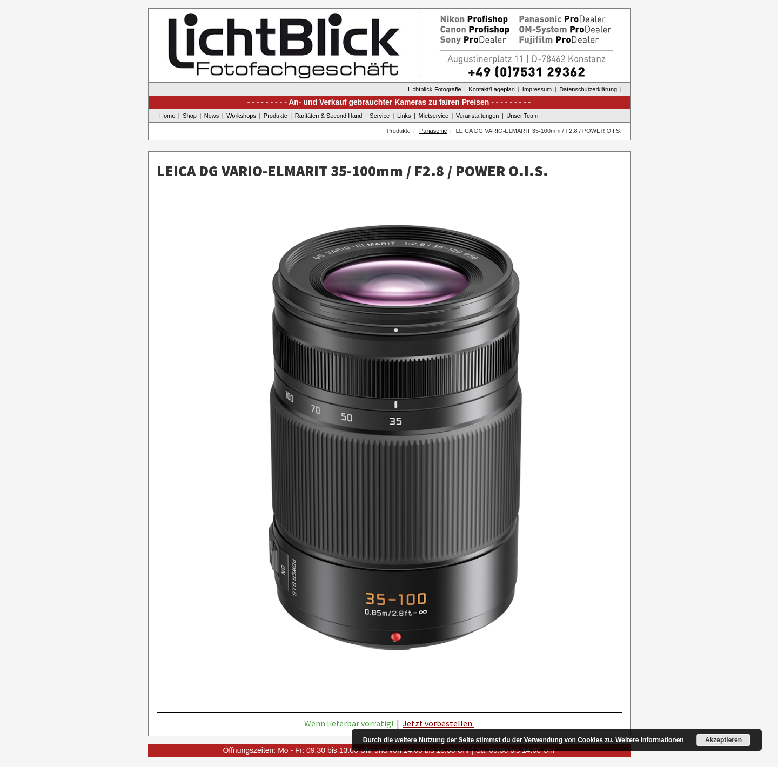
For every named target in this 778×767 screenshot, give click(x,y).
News (211, 115)
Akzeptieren (723, 740)
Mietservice (433, 115)
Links (404, 115)
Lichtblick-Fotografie (434, 89)
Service (380, 115)
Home (167, 115)
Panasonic (433, 130)
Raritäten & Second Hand (329, 115)
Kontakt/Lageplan (491, 89)
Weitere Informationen (649, 740)
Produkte (275, 115)
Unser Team (522, 115)
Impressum (537, 89)
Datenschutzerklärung (588, 89)
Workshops (241, 115)
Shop (190, 115)
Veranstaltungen (477, 115)
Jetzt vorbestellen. (438, 723)
